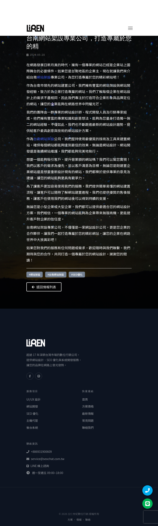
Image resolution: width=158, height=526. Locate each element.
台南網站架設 (43, 138)
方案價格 (88, 406)
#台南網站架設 (56, 276)
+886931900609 (39, 452)
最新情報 (88, 413)
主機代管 (32, 420)
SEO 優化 (32, 413)
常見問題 (88, 420)
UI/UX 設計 (33, 399)
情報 (79, 519)
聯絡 (88, 519)
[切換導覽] (129, 28)
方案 (70, 519)
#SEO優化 (77, 276)
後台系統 (32, 427)
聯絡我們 (88, 427)
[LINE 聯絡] (147, 503)
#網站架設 (34, 276)
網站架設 (44, 77)
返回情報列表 (44, 288)
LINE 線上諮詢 (37, 466)
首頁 (85, 399)
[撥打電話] (147, 490)
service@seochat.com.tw (45, 459)
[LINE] (38, 376)
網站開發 (32, 406)
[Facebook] (29, 376)
